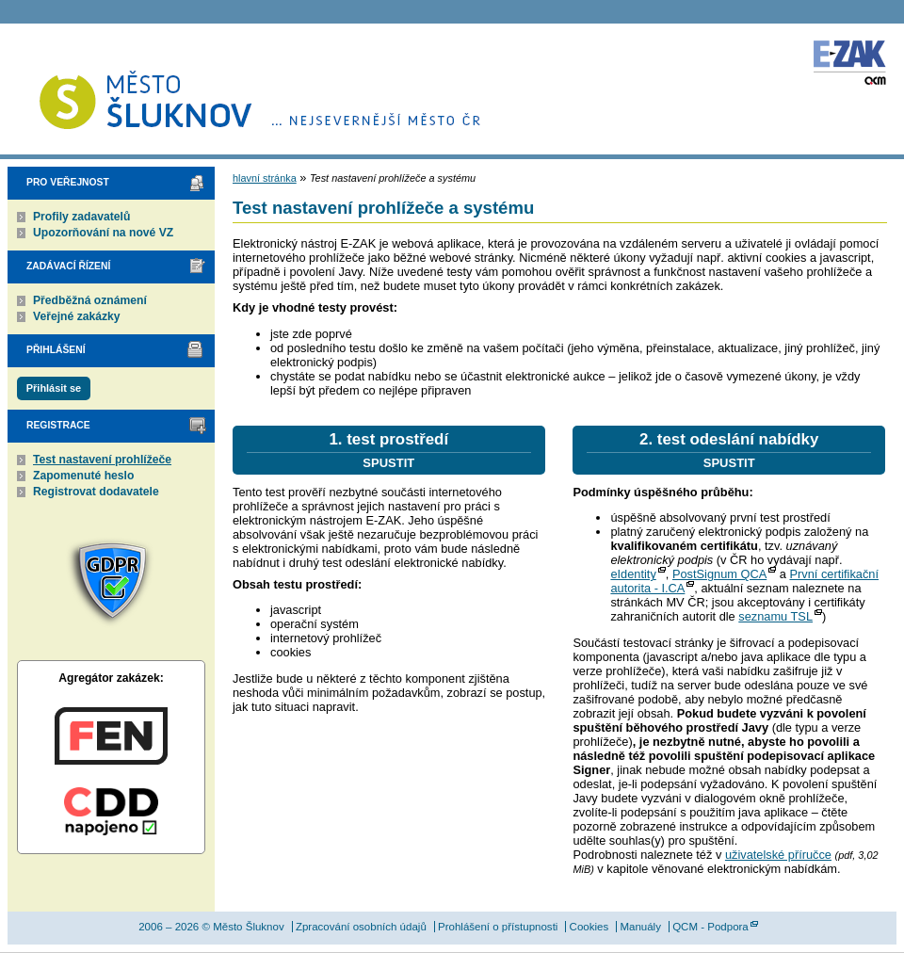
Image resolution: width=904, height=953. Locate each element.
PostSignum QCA (719, 574)
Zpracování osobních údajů (361, 926)
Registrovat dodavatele (96, 491)
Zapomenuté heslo (83, 475)
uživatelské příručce (778, 855)
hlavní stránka (265, 178)
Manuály (640, 926)
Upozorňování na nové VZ (103, 232)
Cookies (589, 926)
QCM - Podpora (710, 926)
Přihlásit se (53, 388)
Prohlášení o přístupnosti (497, 926)
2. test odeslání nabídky (729, 450)
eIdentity (632, 574)
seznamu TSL (775, 616)
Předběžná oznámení (90, 300)
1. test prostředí (389, 450)
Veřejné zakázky (77, 316)
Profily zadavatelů (81, 216)
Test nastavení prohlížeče (102, 459)
